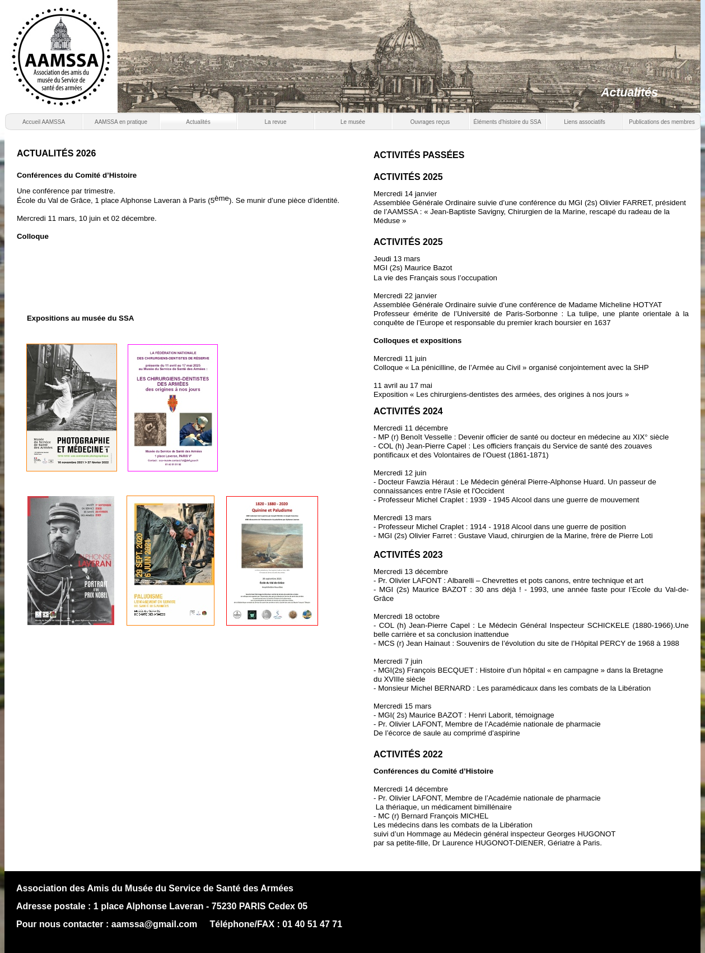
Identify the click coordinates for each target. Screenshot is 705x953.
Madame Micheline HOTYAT (615, 304)
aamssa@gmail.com (154, 924)
